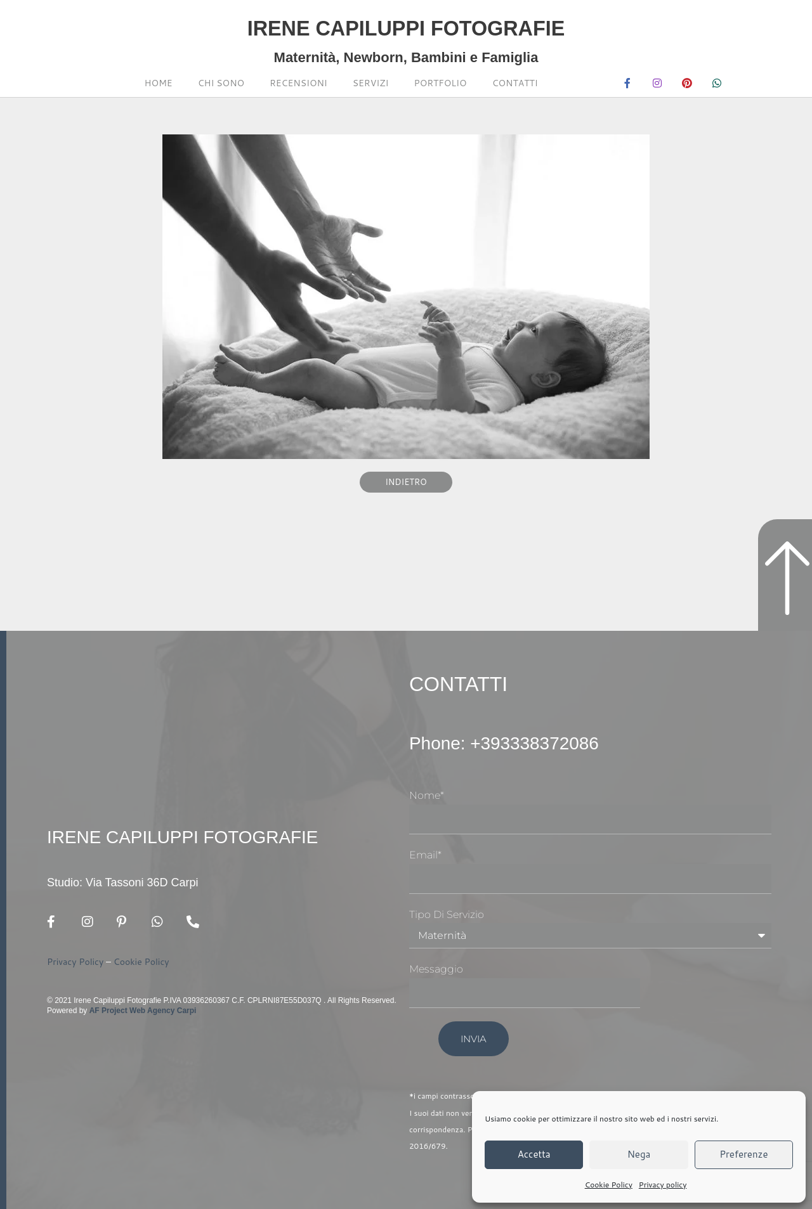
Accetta (534, 1154)
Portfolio (440, 83)
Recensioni (298, 83)
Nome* (426, 795)
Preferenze (743, 1154)
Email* (425, 855)
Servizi (371, 83)
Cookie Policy (608, 1184)
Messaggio (436, 969)
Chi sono (221, 83)
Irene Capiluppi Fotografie (406, 25)
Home (159, 83)
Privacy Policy (75, 962)
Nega (639, 1154)
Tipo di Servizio (446, 914)
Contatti (515, 83)
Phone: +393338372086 (518, 742)
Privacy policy (663, 1184)
